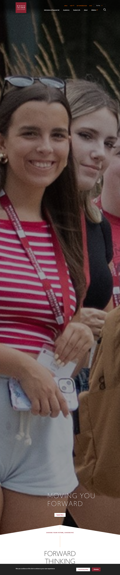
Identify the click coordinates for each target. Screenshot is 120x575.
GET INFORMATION (82, 5)
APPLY (66, 5)
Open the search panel (104, 9)
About (85, 10)
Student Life (76, 10)
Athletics (93, 10)
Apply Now (60, 515)
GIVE (90, 5)
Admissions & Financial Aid (51, 10)
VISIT (71, 5)
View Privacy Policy (83, 569)
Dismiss (96, 569)
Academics (66, 10)
